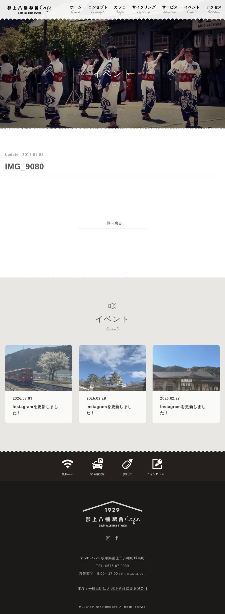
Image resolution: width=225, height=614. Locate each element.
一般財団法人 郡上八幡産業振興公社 (118, 589)
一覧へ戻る (112, 231)
